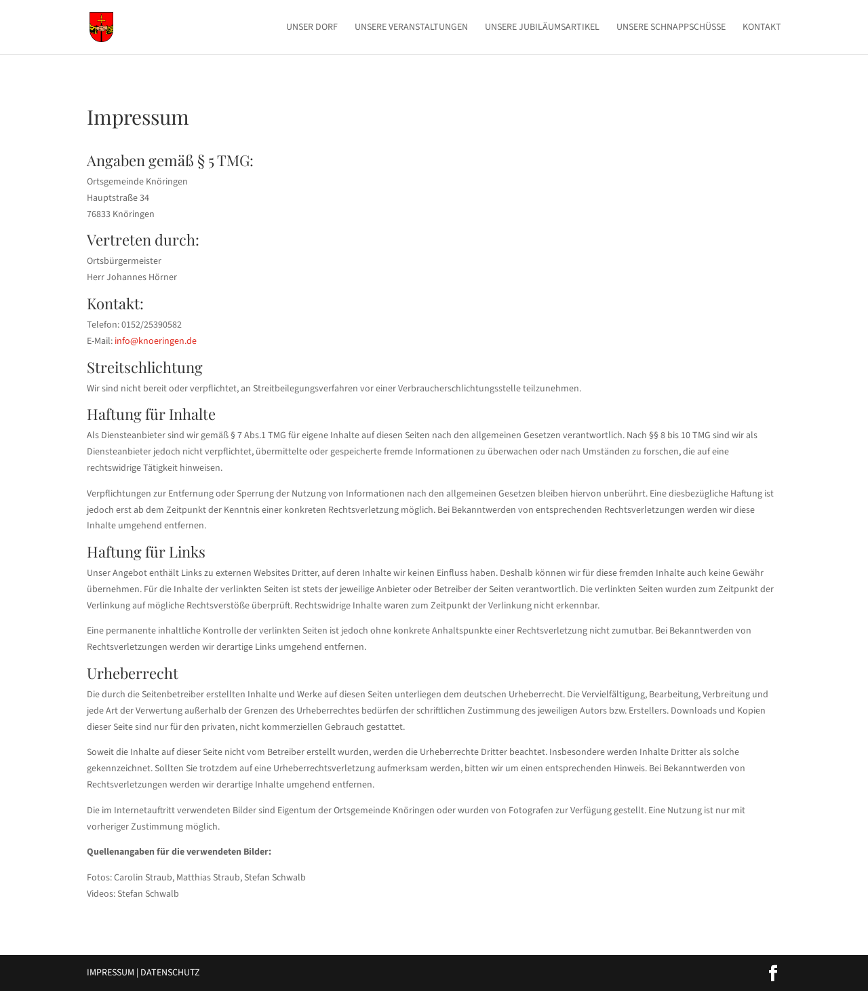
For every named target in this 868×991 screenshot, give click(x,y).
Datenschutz (170, 972)
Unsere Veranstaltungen (411, 28)
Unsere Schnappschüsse (671, 28)
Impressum (110, 972)
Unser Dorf (312, 28)
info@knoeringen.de (156, 341)
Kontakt (762, 28)
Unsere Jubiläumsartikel (542, 28)
